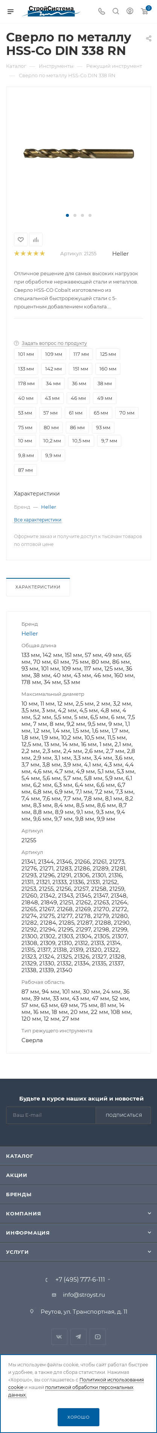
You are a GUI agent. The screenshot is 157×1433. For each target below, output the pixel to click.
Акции (16, 1175)
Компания (23, 1213)
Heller (120, 253)
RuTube (98, 1337)
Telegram (78, 1337)
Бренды (19, 1194)
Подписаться (124, 1115)
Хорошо (78, 1417)
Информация (28, 1233)
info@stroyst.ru (84, 1294)
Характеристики (38, 587)
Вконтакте (59, 1337)
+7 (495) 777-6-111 (80, 1280)
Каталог (20, 1156)
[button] (67, 215)
